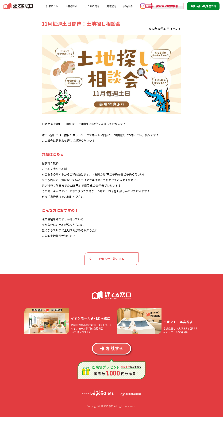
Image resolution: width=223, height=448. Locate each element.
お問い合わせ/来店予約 (203, 6)
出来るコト (52, 6)
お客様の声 (71, 6)
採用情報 (128, 6)
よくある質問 (92, 6)
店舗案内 (111, 6)
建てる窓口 (18, 6)
